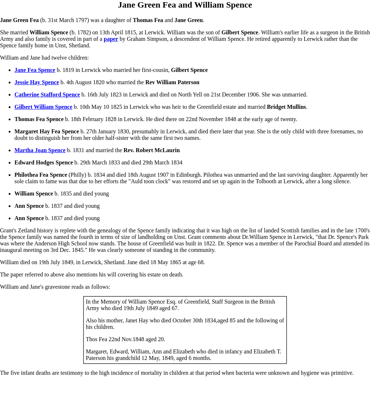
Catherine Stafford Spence (47, 94)
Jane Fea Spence (34, 70)
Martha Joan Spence (39, 150)
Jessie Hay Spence (36, 82)
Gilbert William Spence (43, 107)
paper (111, 39)
